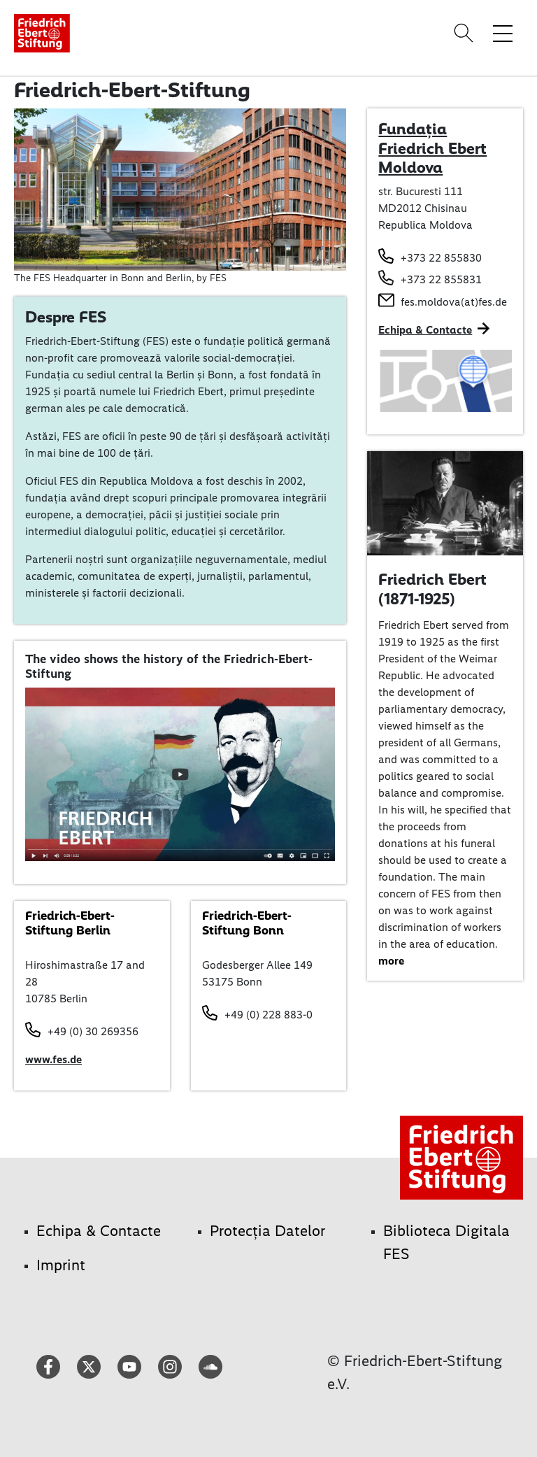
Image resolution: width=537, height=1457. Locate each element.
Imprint (60, 1265)
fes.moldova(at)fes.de (454, 301)
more (391, 960)
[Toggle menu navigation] (502, 33)
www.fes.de (53, 1059)
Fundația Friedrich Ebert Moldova (432, 148)
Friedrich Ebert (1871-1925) (432, 589)
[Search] (465, 33)
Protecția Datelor (267, 1230)
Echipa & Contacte (425, 329)
